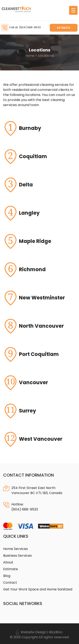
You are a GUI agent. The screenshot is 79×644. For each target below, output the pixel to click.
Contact (10, 582)
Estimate (63, 28)
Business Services (17, 555)
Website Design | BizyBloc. (39, 632)
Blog (6, 575)
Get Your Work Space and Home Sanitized (37, 589)
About (8, 562)
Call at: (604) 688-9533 (25, 27)
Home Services (15, 548)
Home (29, 56)
